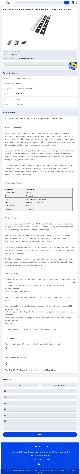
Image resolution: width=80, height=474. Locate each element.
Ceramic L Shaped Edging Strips (45, 370)
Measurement (30, 189)
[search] (66, 2)
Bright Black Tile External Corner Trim (21, 370)
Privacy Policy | (9, 470)
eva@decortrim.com (41, 456)
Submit (40, 434)
